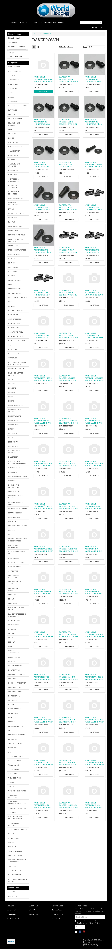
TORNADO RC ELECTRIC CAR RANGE (17, 803)
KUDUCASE (12, 472)
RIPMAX (11, 661)
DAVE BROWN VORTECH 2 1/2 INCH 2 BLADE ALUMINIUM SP (43, 506)
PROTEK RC (12, 603)
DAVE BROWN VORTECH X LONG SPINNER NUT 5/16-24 (68, 293)
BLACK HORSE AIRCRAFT (14, 124)
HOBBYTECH (13, 420)
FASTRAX (12, 276)
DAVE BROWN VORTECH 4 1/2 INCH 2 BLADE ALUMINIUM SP (94, 378)
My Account (11, 910)
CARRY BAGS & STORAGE (14, 165)
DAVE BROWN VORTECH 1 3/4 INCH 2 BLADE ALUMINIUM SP (43, 463)
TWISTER (12, 812)
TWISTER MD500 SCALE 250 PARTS (15, 818)
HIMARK (11, 392)
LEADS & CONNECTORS (17, 476)
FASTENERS (13, 267)
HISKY (10, 397)
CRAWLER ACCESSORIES (13, 186)
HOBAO (11, 401)
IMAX (10, 437)
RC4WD (11, 638)
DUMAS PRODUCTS (16, 213)
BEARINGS (12, 114)
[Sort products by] (96, 47)
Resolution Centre (13, 919)
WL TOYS (12, 866)
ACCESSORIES (13, 80)
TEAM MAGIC (13, 765)
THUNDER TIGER (14, 778)
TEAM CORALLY (14, 761)
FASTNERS (12, 271)
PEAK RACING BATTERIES (13, 576)
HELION (11, 384)
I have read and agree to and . (88, 922)
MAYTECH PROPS (15, 513)
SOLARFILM (13, 739)
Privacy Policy (57, 914)
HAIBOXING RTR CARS (17, 369)
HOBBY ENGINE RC (15, 405)
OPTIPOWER (13, 571)
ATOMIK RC (13, 101)
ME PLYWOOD (14, 517)
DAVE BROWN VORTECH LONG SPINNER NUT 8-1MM (42, 164)
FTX (10, 302)
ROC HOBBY (13, 679)
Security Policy (57, 919)
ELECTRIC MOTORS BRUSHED (16, 240)
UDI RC (11, 834)
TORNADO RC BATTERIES (13, 796)
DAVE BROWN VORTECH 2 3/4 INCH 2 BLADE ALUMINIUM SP (68, 506)
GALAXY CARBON (15, 310)
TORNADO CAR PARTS (17, 791)
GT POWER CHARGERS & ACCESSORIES (17, 363)
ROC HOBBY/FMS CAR (17, 691)
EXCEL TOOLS (14, 254)
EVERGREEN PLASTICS (17, 250)
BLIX (10, 129)
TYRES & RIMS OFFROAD (13, 824)
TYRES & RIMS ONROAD (17, 829)
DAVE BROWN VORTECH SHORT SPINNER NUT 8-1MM (68, 250)
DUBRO (11, 209)
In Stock (14, 42)
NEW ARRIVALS (14, 71)
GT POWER (12, 358)
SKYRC (11, 730)
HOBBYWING (13, 425)
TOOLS (11, 786)
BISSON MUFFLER (15, 119)
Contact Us (34, 22)
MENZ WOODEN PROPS (17, 526)
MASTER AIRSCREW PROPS (16, 503)
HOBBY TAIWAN (14, 416)
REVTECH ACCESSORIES (13, 652)
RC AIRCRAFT (13, 625)
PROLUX (11, 599)
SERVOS (11, 722)
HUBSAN (11, 429)
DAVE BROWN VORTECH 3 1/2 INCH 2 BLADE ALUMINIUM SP (43, 378)
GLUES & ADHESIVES (16, 336)
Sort (84, 47)
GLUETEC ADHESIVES (16, 341)
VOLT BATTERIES (15, 851)
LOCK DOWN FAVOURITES (13, 486)
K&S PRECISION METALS (14, 452)
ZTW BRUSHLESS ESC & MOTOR (17, 880)
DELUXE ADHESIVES (16, 198)
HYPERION (12, 433)
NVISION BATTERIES (16, 562)
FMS (10, 284)
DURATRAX (12, 218)
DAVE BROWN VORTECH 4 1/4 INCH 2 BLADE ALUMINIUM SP (43, 79)
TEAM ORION (13, 769)
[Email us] (76, 931)
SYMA (10, 752)
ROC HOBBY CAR (14, 687)
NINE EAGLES (13, 558)
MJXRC (11, 534)
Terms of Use (57, 910)
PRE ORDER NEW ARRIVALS (14, 583)
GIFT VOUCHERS (14, 323)
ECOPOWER (13, 230)
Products (13, 22)
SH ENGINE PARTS (15, 726)
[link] (80, 931)
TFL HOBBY (12, 774)
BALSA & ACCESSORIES (17, 106)
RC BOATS (12, 629)
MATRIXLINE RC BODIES (17, 508)
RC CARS (11, 633)
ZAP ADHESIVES (14, 875)
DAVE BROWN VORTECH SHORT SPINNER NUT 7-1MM (42, 250)
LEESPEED (12, 481)
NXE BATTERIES (14, 567)
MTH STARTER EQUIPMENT (14, 546)
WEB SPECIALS (14, 67)
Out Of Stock (69, 91)
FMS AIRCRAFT (14, 289)
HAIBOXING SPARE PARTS (15, 374)
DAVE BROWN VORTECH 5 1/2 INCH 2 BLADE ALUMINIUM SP (68, 421)
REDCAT (11, 642)
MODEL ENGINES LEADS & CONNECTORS (17, 540)
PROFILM (12, 594)
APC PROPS (12, 88)
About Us (23, 22)
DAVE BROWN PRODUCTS (13, 193)
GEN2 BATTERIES (15, 319)
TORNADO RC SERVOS (17, 808)
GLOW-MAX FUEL (15, 332)
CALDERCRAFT (14, 151)
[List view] (38, 47)
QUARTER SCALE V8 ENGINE (16, 609)
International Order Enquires (52, 22)
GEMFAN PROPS (14, 315)
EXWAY (11, 258)
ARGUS (11, 97)
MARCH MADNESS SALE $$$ (15, 497)
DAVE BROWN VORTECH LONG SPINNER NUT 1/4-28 (93, 79)
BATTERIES (12, 110)
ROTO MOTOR (14, 696)
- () (95, 28)
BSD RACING (13, 142)
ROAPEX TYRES (14, 670)
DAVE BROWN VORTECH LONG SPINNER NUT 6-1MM (68, 122)
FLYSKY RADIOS (14, 280)
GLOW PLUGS (13, 328)
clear (21, 56)
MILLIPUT (12, 530)
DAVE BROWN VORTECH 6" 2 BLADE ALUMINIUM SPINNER (68, 634)
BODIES (11, 138)
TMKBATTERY (14, 782)
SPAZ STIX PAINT (15, 743)
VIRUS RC (12, 847)
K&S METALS (13, 446)
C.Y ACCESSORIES (15, 147)
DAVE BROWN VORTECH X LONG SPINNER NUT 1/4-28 (42, 293)
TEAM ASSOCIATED (16, 756)
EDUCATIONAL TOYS (16, 235)
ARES (10, 93)
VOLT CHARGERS (15, 855)
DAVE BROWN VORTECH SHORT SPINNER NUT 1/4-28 (42, 207)
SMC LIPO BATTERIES (16, 735)
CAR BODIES (13, 155)
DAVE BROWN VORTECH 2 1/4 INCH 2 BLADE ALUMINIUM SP (94, 463)
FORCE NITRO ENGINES (17, 297)
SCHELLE (12, 717)
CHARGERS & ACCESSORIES (13, 180)
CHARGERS (12, 175)
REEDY (10, 646)
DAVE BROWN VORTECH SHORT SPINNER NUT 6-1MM (93, 207)
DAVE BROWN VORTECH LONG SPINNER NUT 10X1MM (68, 79)
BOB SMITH (12, 134)
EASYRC (11, 222)
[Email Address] (90, 917)
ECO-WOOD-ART (15, 226)
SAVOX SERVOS (14, 709)
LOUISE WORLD (14, 491)
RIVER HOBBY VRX (15, 666)
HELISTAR (12, 388)
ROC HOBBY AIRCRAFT (17, 683)
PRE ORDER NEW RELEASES (14, 589)
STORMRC (12, 748)
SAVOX (11, 704)
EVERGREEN (13, 246)
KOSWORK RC (14, 468)
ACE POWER (13, 84)
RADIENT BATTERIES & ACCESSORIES (17, 615)
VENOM (11, 842)
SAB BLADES (13, 700)
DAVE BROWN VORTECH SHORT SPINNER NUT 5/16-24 (68, 207)
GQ (9, 345)
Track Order (11, 914)
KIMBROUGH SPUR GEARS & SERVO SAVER (17, 462)
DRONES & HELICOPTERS (14, 204)
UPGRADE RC (13, 838)
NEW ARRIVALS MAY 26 (16, 553)
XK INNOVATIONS (15, 870)
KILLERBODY (13, 457)
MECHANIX (12, 521)
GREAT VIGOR (13, 353)
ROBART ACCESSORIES (17, 674)
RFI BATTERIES (14, 657)
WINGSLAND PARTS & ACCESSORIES (17, 861)
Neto (98, 946)
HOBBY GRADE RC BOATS (15, 411)
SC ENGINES (13, 713)
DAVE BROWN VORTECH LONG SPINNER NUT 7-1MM (93, 122)
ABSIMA (11, 75)
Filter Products (14, 34)
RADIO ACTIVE (14, 620)
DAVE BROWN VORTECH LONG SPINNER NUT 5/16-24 (42, 122)
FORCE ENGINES (14, 293)
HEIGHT (11, 379)
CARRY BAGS (13, 159)
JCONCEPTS (13, 442)
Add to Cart (43, 91)
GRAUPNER (12, 349)
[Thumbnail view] (34, 47)
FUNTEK (11, 306)
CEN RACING (13, 170)
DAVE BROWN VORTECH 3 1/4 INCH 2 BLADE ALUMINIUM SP (43, 549)
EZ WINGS (12, 263)
